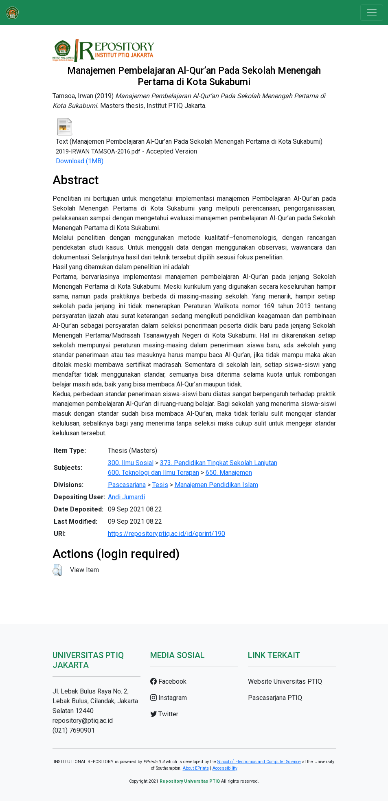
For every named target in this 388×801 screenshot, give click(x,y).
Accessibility (225, 768)
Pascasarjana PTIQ (275, 698)
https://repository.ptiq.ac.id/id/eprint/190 (166, 534)
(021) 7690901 (74, 730)
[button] (57, 570)
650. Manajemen (229, 472)
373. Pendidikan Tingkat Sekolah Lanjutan (218, 463)
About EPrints (196, 768)
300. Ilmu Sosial (130, 463)
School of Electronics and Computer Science (259, 761)
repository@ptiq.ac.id (83, 720)
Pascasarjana (127, 485)
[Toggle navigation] (371, 12)
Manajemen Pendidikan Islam (216, 485)
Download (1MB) (79, 161)
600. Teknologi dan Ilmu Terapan (153, 472)
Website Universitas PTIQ (285, 681)
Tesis (160, 485)
